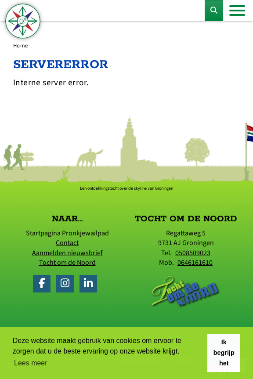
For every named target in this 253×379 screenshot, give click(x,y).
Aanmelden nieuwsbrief (67, 253)
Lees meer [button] (30, 363)
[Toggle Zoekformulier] (214, 10)
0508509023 (192, 253)
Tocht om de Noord (67, 262)
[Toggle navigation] (237, 10)
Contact (67, 243)
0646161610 (195, 262)
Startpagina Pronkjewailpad (67, 233)
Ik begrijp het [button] (224, 353)
